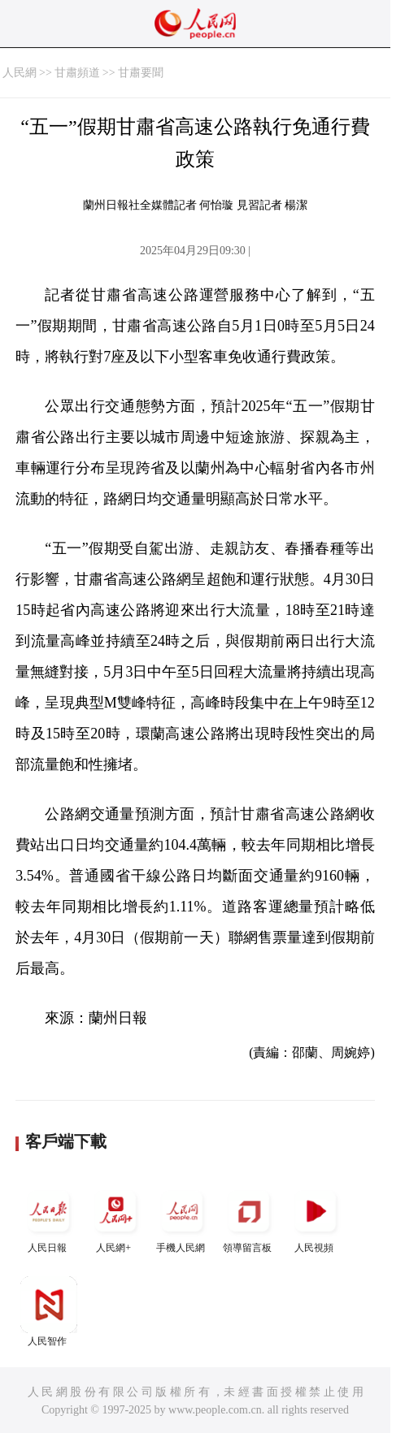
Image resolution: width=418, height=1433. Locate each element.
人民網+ (115, 1218)
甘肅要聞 (140, 73)
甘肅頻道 (77, 73)
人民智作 (48, 1311)
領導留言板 (248, 1218)
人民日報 (48, 1218)
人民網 (19, 73)
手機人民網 (182, 1218)
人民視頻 (315, 1218)
